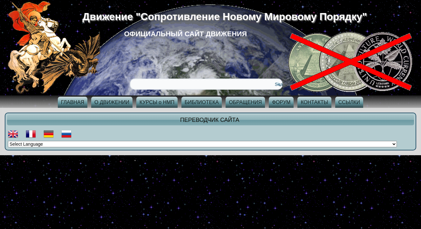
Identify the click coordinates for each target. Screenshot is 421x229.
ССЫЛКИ (349, 102)
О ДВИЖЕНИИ (111, 102)
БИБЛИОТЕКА (202, 102)
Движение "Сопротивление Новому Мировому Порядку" (227, 16)
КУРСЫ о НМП (156, 102)
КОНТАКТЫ (314, 102)
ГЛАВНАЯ (72, 102)
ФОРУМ (281, 102)
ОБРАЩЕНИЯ (245, 102)
